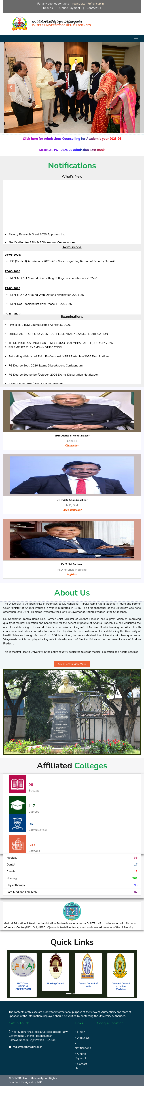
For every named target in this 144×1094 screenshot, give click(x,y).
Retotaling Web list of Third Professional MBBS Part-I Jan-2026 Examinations (59, 356)
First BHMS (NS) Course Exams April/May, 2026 (40, 325)
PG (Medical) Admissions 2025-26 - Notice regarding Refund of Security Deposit (62, 261)
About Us (82, 1038)
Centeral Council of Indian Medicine (121, 986)
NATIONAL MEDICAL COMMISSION (23, 986)
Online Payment (69, 8)
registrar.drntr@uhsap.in (88, 4)
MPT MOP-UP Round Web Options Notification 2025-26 (47, 295)
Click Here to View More (72, 664)
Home (80, 1032)
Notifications (83, 1046)
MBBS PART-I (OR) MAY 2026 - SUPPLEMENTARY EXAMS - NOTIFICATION (58, 334)
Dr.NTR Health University (28, 1078)
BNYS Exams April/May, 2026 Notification (36, 384)
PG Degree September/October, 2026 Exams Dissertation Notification (54, 375)
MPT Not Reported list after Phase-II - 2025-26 (41, 304)
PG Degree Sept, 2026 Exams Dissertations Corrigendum (46, 366)
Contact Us (94, 8)
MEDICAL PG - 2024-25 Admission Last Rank (72, 150)
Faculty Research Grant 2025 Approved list (37, 242)
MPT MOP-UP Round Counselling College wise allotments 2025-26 (54, 278)
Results (48, 8)
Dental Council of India (88, 985)
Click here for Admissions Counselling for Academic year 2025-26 (72, 139)
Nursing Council (55, 983)
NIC (39, 1082)
